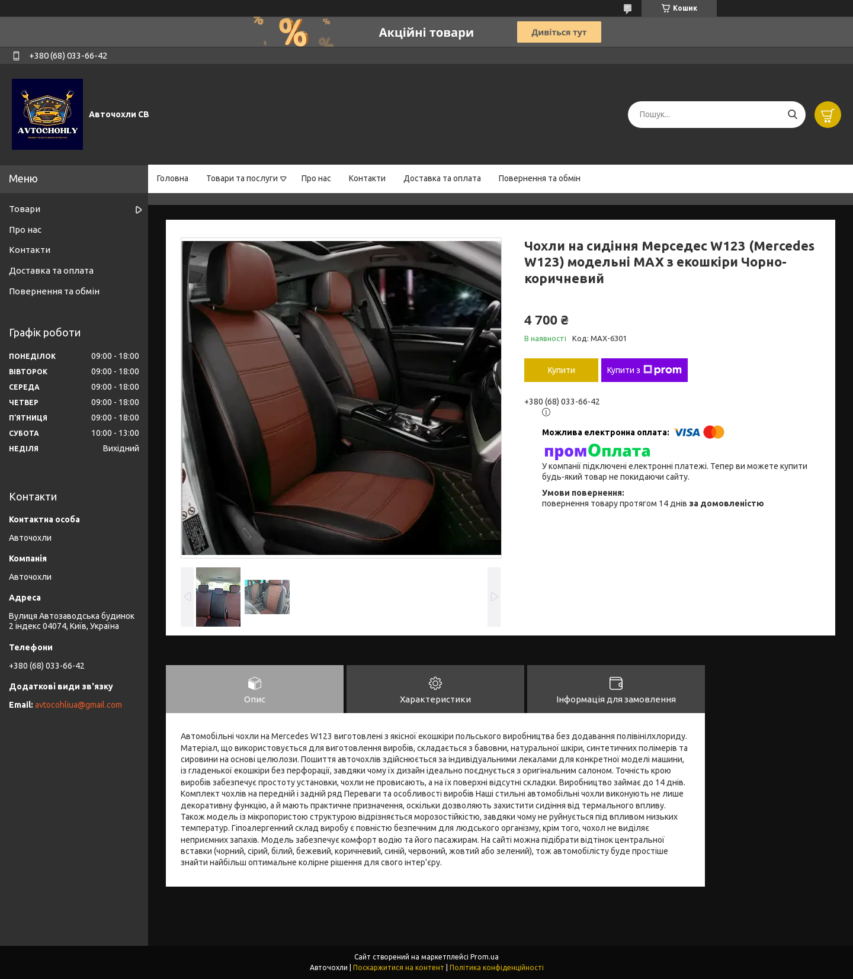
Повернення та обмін (540, 178)
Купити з (644, 370)
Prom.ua (484, 957)
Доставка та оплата (442, 178)
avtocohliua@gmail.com (78, 705)
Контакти (367, 178)
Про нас (316, 178)
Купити (561, 370)
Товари (24, 209)
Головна (172, 178)
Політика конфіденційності (497, 967)
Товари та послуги (242, 178)
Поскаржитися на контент (398, 967)
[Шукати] (792, 114)
